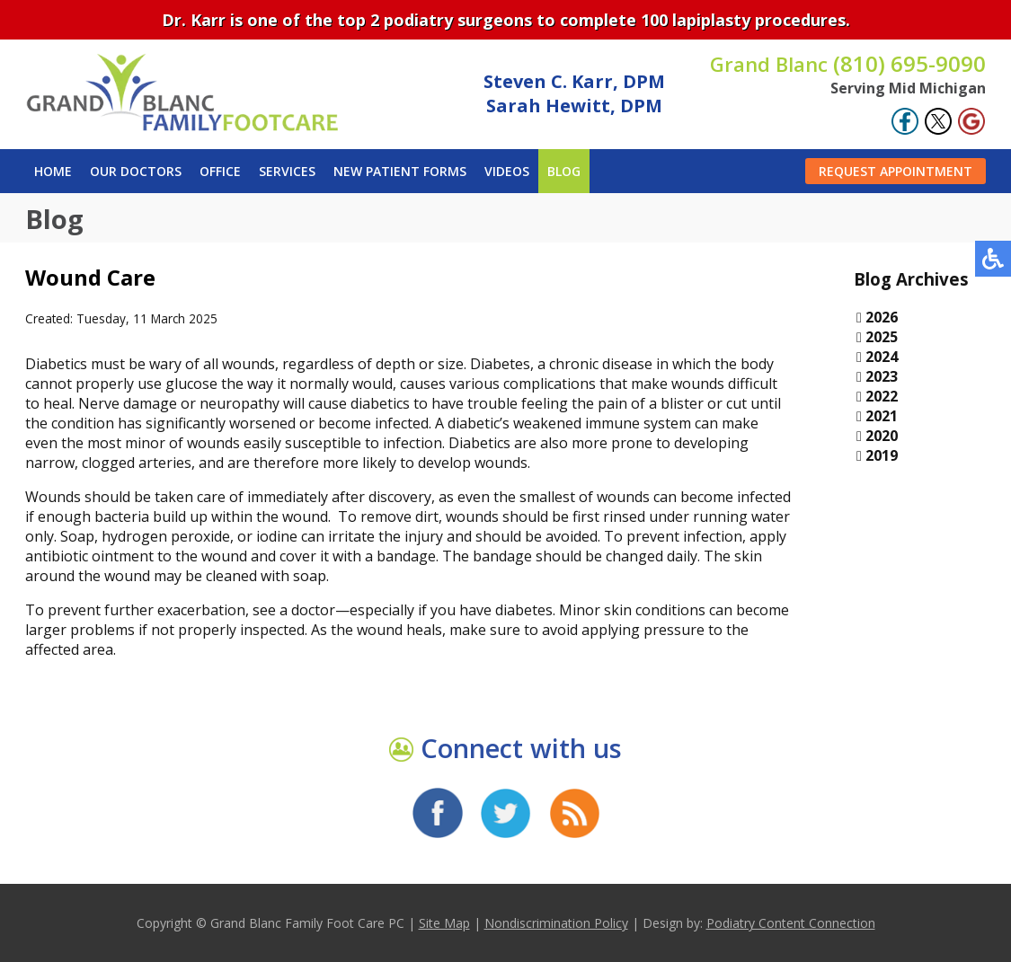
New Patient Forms (399, 171)
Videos (506, 171)
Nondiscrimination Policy (556, 922)
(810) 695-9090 (848, 63)
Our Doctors (136, 171)
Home (53, 171)
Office (220, 171)
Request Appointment (895, 171)
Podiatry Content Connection (790, 922)
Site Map (444, 922)
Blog (564, 171)
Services (287, 171)
